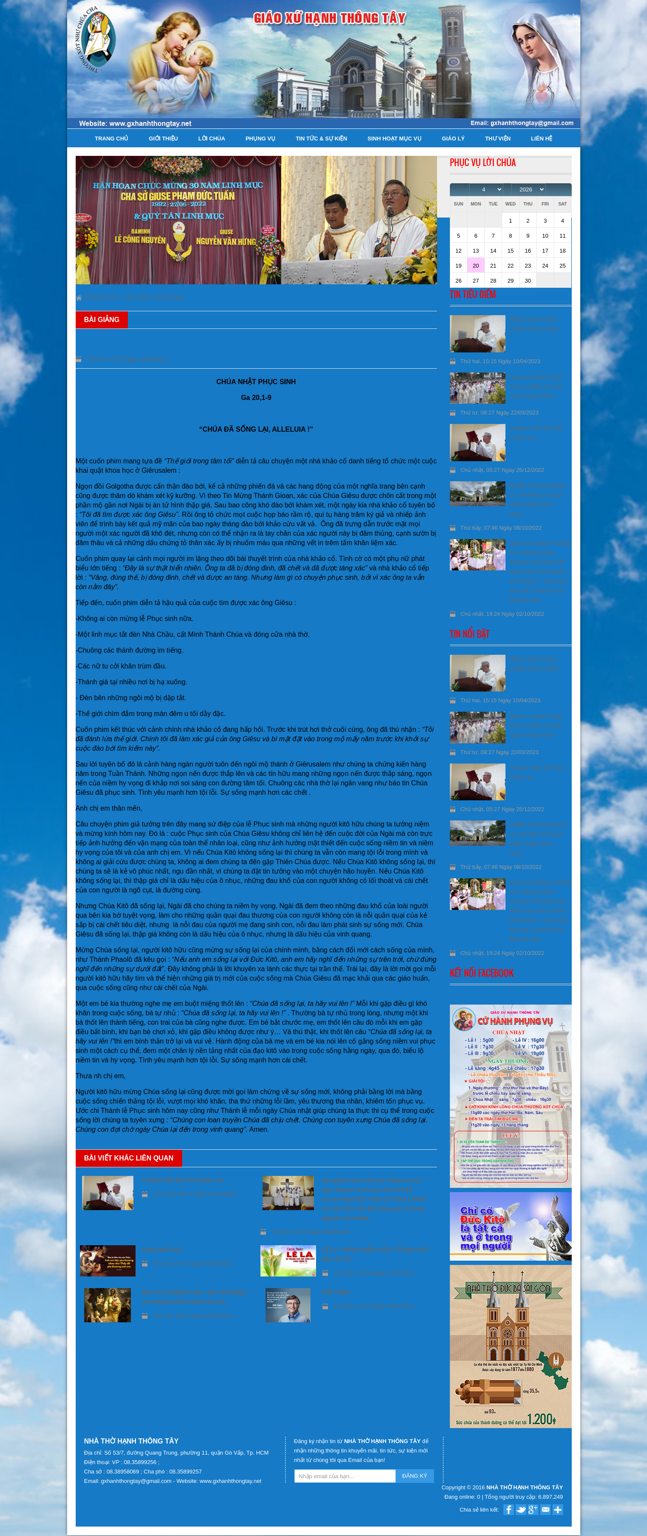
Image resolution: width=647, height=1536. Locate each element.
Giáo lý (453, 138)
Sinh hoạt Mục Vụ (394, 138)
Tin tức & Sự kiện (321, 138)
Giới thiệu (163, 138)
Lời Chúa (211, 138)
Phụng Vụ (260, 138)
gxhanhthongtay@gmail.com (137, 1481)
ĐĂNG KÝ (415, 1476)
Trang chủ (112, 138)
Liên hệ (541, 138)
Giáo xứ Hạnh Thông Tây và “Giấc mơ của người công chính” (535, 386)
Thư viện (498, 138)
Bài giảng (170, 297)
